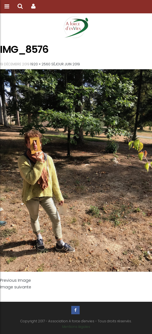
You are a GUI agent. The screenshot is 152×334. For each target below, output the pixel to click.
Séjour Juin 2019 (65, 64)
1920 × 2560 (40, 64)
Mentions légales (76, 326)
